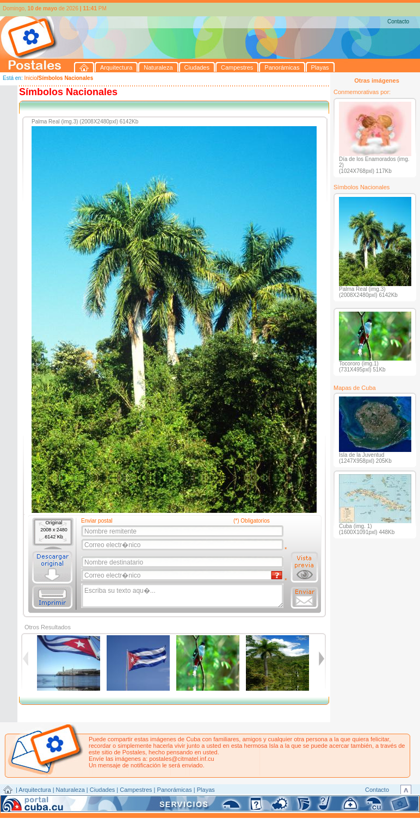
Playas (206, 789)
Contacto (398, 21)
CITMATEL (257, 802)
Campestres (136, 789)
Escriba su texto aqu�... (183, 596)
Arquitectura (34, 789)
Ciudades (102, 789)
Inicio (30, 78)
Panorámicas (174, 789)
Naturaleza (70, 789)
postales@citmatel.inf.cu (181, 758)
